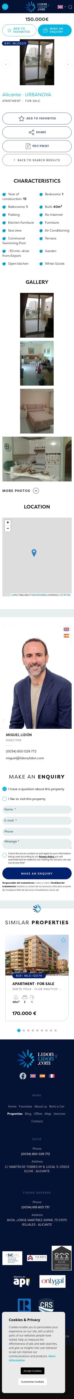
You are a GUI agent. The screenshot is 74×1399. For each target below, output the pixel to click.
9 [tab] (55, 1030)
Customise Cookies (32, 1381)
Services (59, 1114)
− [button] (8, 529)
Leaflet (14, 595)
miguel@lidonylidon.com (25, 758)
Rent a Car (56, 1106)
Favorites (25, 1106)
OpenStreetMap (39, 595)
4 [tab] (33, 1030)
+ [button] (8, 523)
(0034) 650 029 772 (21, 751)
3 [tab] (28, 1030)
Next (68, 64)
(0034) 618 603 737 (36, 1207)
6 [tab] (42, 1030)
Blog (28, 1114)
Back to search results (37, 160)
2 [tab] (23, 1030)
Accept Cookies (32, 1371)
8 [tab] (51, 1030)
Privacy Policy (47, 856)
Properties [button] (14, 1114)
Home (12, 1106)
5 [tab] (37, 1030)
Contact (37, 1121)
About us (40, 1106)
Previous (6, 64)
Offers (38, 1114)
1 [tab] (19, 1030)
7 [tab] (46, 1030)
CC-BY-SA (65, 595)
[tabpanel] (37, 978)
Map (48, 1114)
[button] (37, 491)
